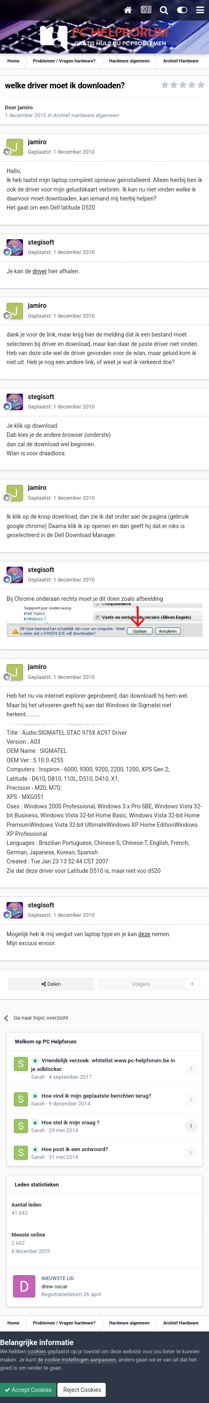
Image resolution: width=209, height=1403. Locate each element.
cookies (36, 1351)
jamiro (25, 107)
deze (144, 934)
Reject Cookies (81, 1390)
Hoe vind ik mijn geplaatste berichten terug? (96, 1095)
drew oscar (54, 1286)
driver (39, 271)
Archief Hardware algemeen (86, 115)
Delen (51, 984)
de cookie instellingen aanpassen (76, 1360)
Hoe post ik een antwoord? (74, 1149)
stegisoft (41, 242)
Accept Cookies (28, 1390)
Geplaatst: (61, 152)
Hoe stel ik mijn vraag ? (70, 1122)
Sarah (38, 1077)
